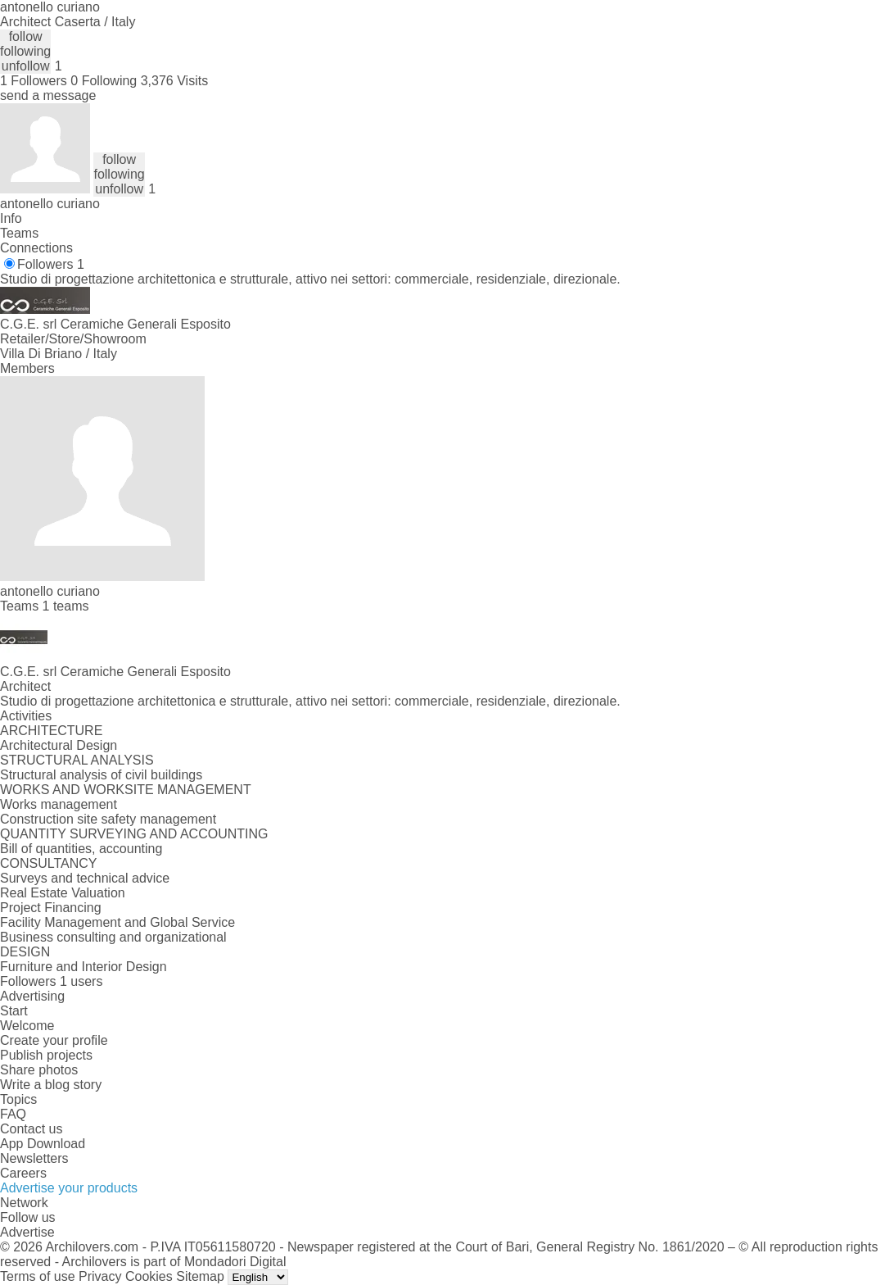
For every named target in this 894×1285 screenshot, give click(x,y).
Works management (58, 804)
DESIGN (25, 952)
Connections (36, 248)
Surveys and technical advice (84, 878)
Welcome (27, 1026)
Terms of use (37, 1276)
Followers (50, 264)
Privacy (100, 1276)
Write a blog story (51, 1085)
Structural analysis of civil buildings (101, 775)
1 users (81, 981)
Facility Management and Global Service (117, 922)
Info (11, 218)
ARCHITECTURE (51, 731)
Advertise (27, 1232)
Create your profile (54, 1040)
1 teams (66, 606)
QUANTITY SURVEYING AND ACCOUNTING (134, 834)
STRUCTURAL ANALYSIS (77, 760)
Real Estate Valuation (62, 893)
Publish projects (46, 1055)
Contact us (31, 1129)
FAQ (13, 1114)
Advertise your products (69, 1188)
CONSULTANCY (48, 863)
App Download (42, 1144)
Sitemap (200, 1276)
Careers (23, 1173)
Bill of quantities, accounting (81, 849)
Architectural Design (58, 745)
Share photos (39, 1070)
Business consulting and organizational (113, 937)
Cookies (149, 1276)
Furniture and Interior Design (83, 967)
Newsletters (34, 1158)
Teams (19, 233)
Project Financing (51, 908)
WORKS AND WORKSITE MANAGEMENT (125, 790)
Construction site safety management (108, 819)
